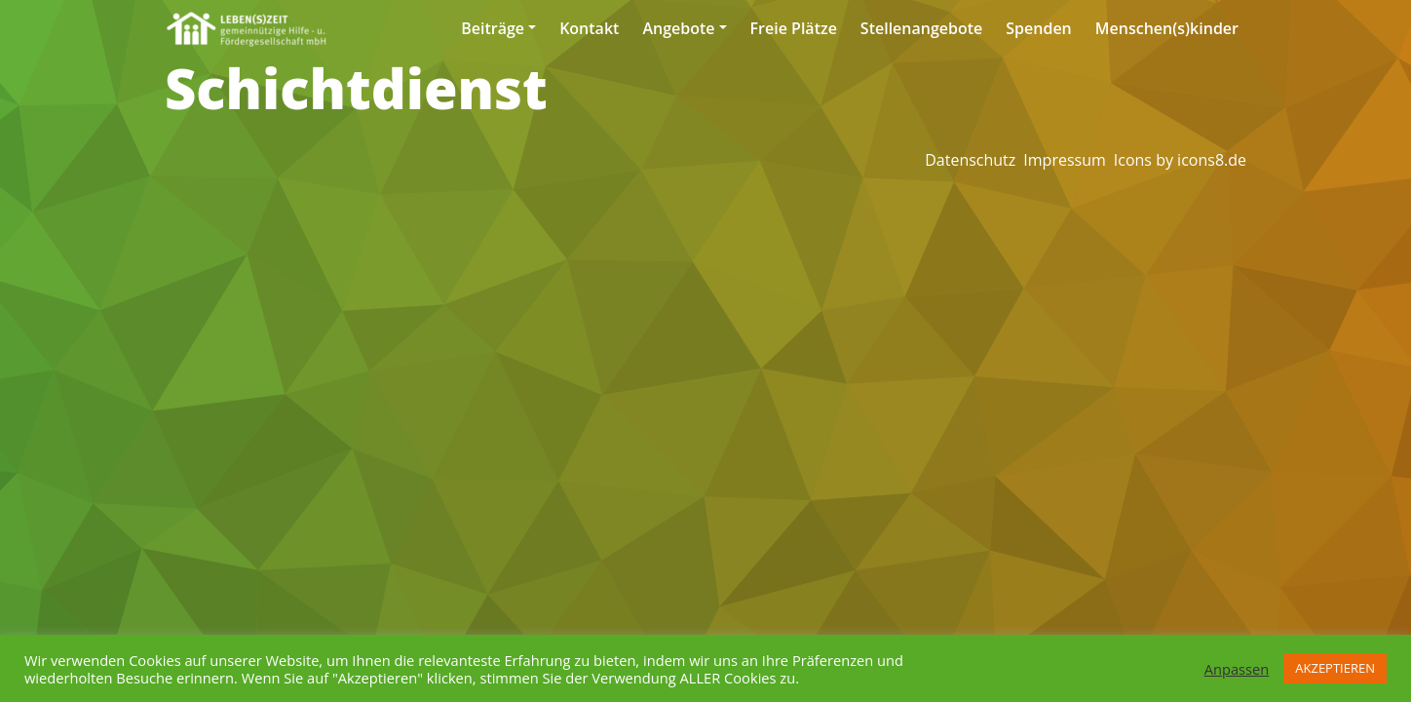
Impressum (1064, 160)
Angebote (678, 28)
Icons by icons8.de (1180, 160)
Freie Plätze (793, 28)
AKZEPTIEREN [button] (1335, 668)
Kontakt (589, 28)
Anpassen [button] (1237, 669)
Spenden (1038, 28)
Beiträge (492, 28)
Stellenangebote (921, 28)
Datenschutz (970, 160)
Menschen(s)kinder (1167, 28)
